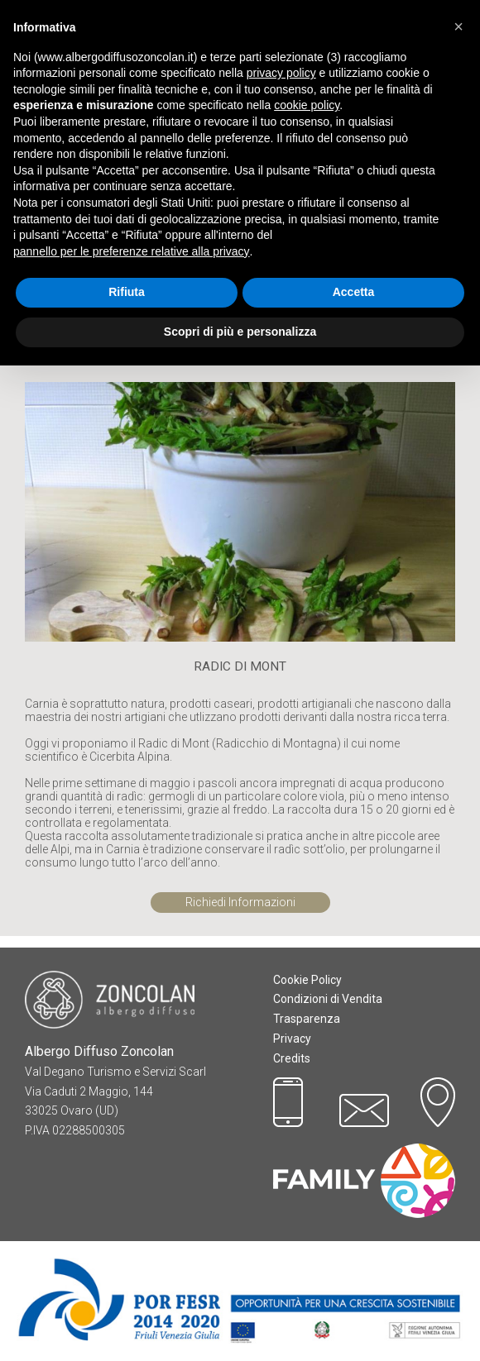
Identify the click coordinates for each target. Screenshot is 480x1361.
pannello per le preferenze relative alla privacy (131, 251)
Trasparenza (306, 1018)
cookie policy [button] (306, 105)
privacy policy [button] (281, 72)
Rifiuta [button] (126, 291)
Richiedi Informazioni (240, 902)
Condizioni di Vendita (327, 998)
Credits (291, 1058)
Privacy (292, 1038)
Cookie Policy (307, 979)
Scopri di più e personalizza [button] (240, 331)
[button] (458, 26)
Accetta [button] (354, 291)
